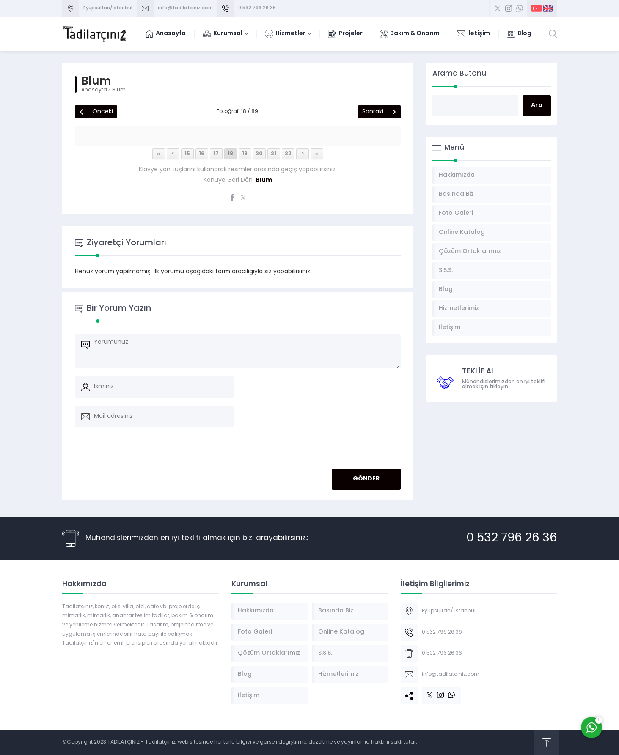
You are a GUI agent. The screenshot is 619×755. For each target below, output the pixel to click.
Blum (119, 90)
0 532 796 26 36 (257, 8)
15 (187, 153)
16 (201, 153)
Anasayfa (94, 90)
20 (259, 153)
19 (245, 153)
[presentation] (133, 450)
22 (288, 153)
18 (230, 153)
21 (273, 153)
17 (216, 153)
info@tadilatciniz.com (185, 8)
